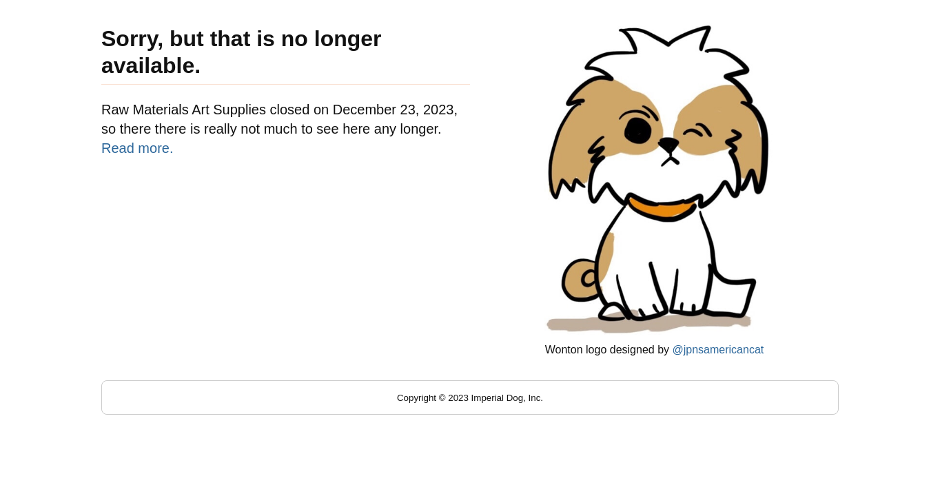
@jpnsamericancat (718, 349)
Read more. (137, 148)
